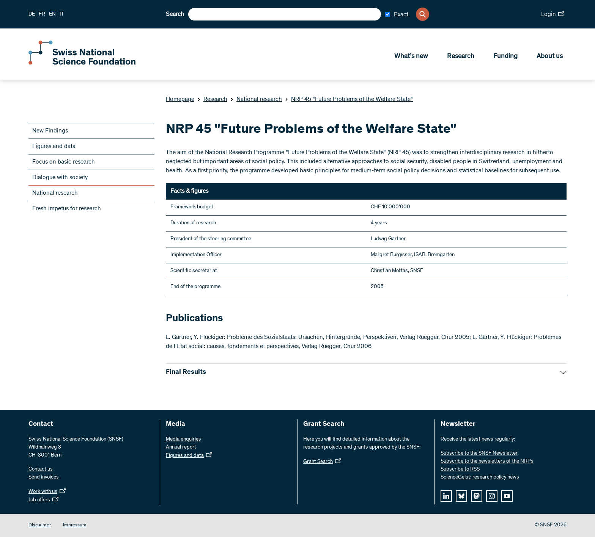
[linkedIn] (446, 496)
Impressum (75, 525)
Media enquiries (183, 439)
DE (31, 14)
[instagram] (491, 496)
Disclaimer (39, 525)
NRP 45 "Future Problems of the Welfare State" (349, 99)
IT (62, 14)
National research (256, 99)
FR (42, 14)
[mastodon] (476, 496)
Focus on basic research (63, 162)
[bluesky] (461, 496)
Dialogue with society (60, 178)
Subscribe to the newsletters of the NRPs (487, 461)
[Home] (83, 64)
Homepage (180, 99)
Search (175, 14)
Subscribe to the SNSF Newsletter (479, 453)
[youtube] (507, 496)
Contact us (40, 469)
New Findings (50, 131)
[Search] (422, 14)
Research (460, 57)
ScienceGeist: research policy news (480, 477)
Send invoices (43, 477)
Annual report (181, 447)
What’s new (411, 57)
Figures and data (54, 146)
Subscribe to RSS (460, 469)
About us (550, 57)
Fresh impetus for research (66, 209)
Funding (505, 57)
